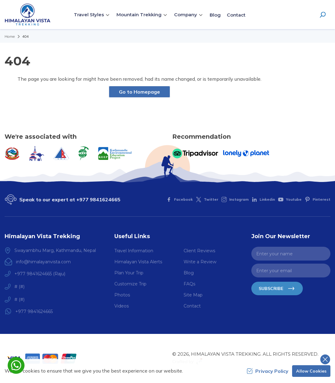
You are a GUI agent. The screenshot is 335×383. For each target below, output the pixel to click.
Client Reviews (199, 250)
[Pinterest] (317, 199)
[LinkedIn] (263, 199)
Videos (121, 306)
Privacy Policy (267, 371)
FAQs (189, 284)
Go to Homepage (139, 92)
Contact (236, 15)
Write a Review (200, 262)
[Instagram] (235, 199)
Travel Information (133, 250)
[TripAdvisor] (195, 153)
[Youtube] (290, 199)
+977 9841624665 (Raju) (39, 274)
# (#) (19, 286)
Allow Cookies (311, 371)
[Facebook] (179, 199)
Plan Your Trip (128, 273)
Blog (215, 15)
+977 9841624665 (98, 199)
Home (10, 36)
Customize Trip (130, 284)
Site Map (193, 295)
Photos (122, 295)
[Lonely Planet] (246, 153)
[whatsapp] (16, 365)
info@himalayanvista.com (43, 262)
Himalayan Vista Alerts (138, 262)
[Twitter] (207, 199)
